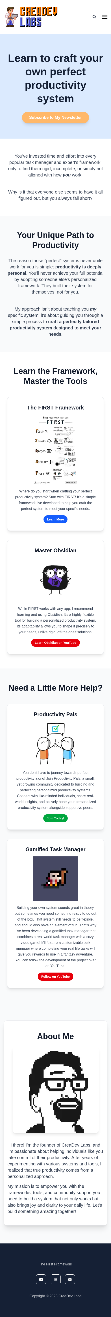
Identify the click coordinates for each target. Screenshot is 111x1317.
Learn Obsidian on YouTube (55, 642)
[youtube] (41, 1279)
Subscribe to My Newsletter (55, 117)
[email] (70, 1279)
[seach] (94, 17)
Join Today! (55, 818)
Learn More (55, 519)
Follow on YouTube (55, 976)
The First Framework (55, 1264)
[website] (56, 1279)
